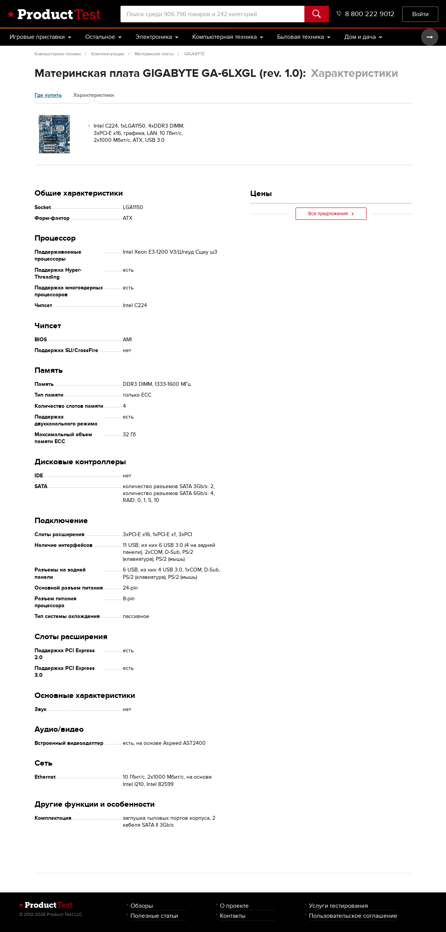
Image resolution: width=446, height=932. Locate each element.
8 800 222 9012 (366, 14)
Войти (420, 14)
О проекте (234, 905)
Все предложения (331, 214)
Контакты (232, 915)
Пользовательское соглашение (353, 915)
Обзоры (141, 905)
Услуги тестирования (338, 905)
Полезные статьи (154, 915)
